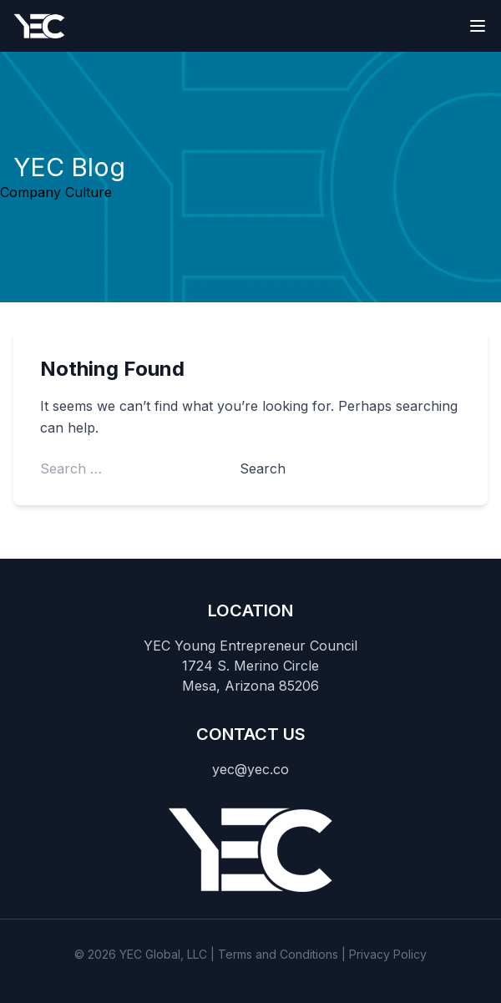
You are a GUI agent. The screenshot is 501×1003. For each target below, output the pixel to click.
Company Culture (56, 192)
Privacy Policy (388, 954)
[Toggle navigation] (478, 26)
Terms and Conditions (278, 954)
